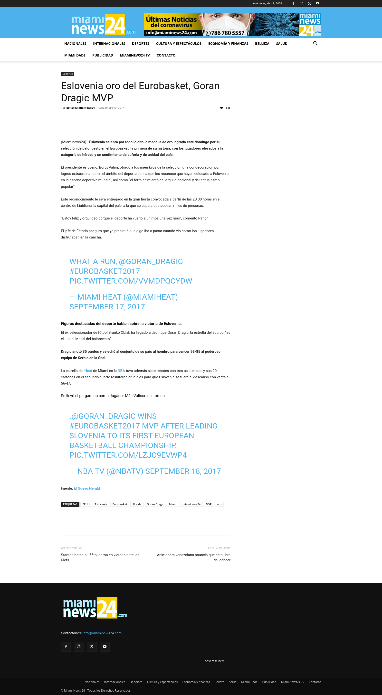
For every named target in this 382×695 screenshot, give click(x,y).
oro (219, 504)
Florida (137, 504)
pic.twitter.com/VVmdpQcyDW (130, 281)
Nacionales (75, 43)
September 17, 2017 (107, 306)
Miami (173, 504)
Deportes (140, 43)
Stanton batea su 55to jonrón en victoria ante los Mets (100, 557)
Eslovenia (101, 504)
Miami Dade (75, 55)
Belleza (262, 43)
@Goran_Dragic (151, 261)
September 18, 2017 (183, 471)
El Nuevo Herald (87, 488)
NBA (122, 371)
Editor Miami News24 (81, 107)
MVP (209, 504)
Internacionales (109, 43)
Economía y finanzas (228, 43)
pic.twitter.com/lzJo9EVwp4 (128, 455)
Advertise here (215, 661)
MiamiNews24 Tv (135, 55)
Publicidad (102, 55)
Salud (281, 43)
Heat (88, 371)
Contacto (166, 55)
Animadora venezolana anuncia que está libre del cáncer (193, 557)
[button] (315, 44)
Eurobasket (120, 504)
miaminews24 (191, 504)
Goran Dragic (155, 504)
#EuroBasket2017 (104, 271)
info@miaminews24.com (102, 633)
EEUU (86, 504)
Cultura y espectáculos (178, 43)
